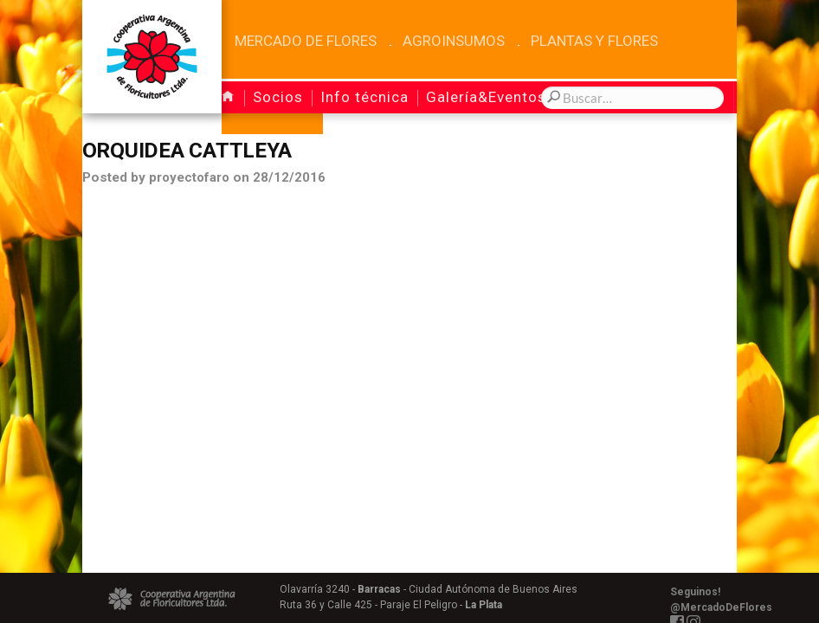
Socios (278, 97)
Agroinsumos (454, 40)
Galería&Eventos (486, 97)
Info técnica (364, 97)
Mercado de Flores (306, 40)
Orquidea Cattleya (191, 151)
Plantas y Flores (594, 40)
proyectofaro (190, 179)
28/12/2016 (291, 179)
